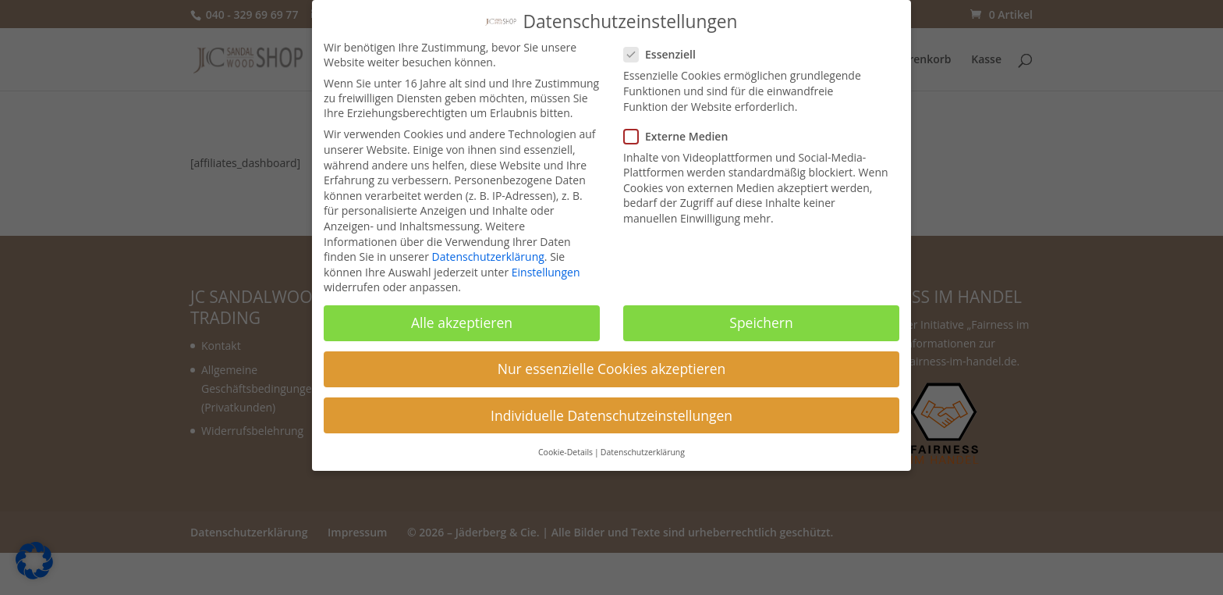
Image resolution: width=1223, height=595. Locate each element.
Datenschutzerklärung (488, 248)
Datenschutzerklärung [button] (643, 444)
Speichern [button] (760, 314)
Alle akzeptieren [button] (461, 314)
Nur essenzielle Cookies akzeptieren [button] (612, 360)
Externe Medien (682, 128)
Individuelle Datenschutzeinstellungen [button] (611, 407)
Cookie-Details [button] (565, 444)
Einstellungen (546, 264)
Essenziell (666, 46)
